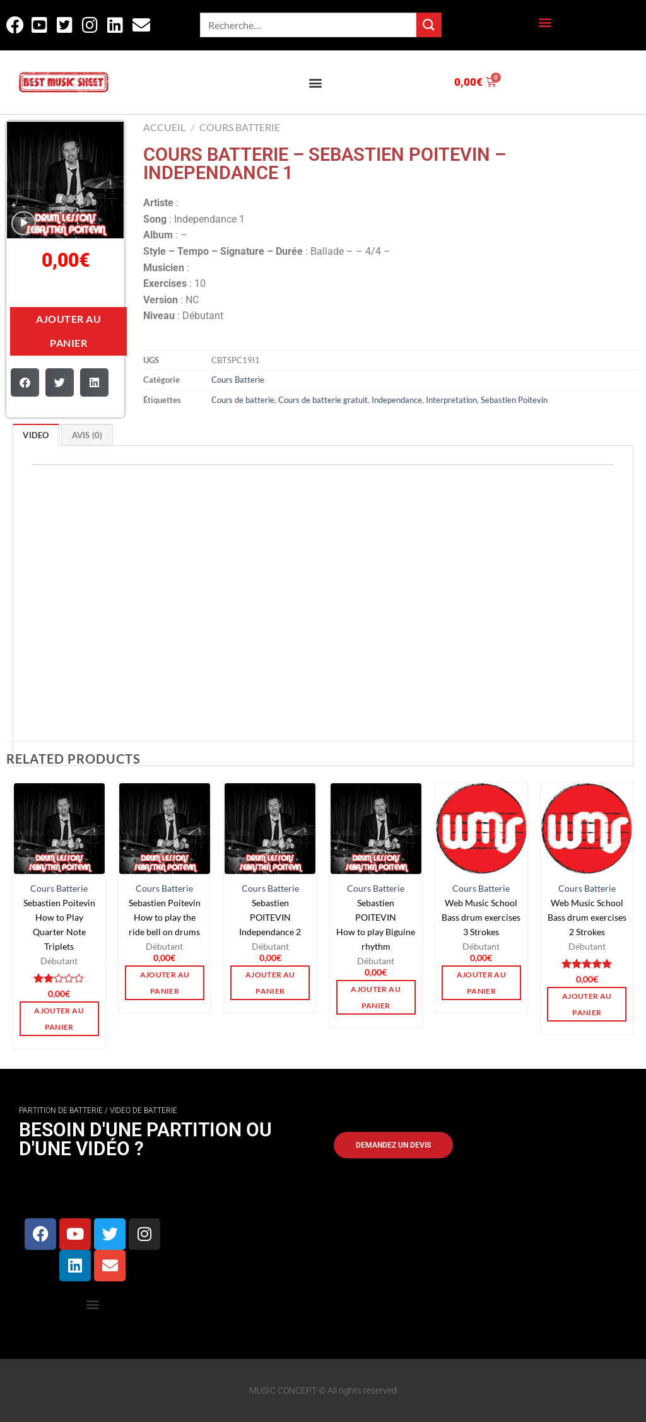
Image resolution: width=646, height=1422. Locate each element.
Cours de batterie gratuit (323, 400)
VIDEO (36, 435)
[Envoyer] (429, 25)
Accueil (164, 127)
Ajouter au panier (68, 330)
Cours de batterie (242, 400)
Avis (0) (87, 435)
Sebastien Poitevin (514, 400)
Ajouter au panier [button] (58, 1018)
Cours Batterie (239, 127)
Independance (397, 400)
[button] (544, 22)
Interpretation (451, 400)
